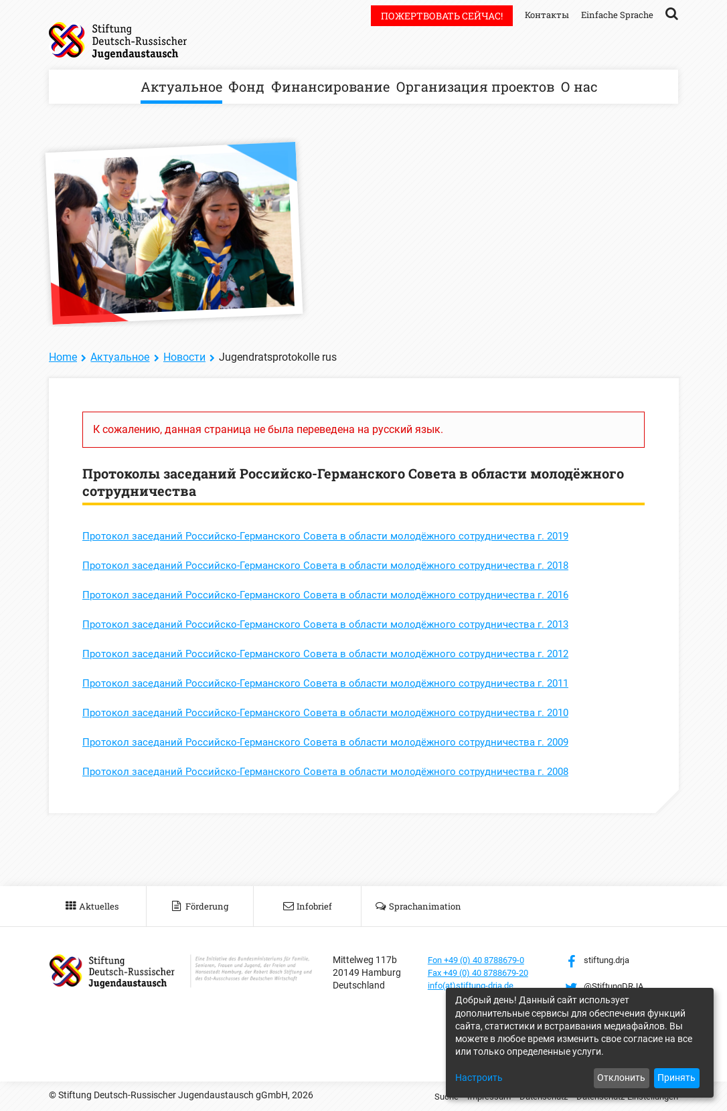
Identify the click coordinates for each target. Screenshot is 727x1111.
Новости (184, 357)
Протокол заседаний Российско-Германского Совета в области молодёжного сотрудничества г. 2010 (337, 712)
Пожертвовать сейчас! (434, 15)
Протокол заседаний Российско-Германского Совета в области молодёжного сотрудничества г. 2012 (337, 653)
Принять (676, 1077)
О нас (579, 86)
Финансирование (330, 86)
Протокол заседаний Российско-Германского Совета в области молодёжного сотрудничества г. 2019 (337, 535)
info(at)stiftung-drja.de (475, 985)
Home (63, 357)
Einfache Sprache (615, 14)
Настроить (479, 1077)
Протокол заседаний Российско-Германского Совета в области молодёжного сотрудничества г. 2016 (337, 594)
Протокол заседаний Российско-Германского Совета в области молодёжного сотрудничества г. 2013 (337, 624)
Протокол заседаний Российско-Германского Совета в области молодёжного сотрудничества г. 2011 (337, 683)
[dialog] (580, 1043)
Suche (428, 1096)
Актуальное (181, 86)
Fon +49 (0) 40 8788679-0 (482, 959)
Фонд (246, 86)
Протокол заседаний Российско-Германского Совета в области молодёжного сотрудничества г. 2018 (337, 565)
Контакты (541, 14)
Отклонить (621, 1077)
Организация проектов (475, 86)
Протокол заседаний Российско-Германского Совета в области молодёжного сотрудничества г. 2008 (337, 771)
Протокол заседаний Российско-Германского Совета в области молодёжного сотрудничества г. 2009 (337, 742)
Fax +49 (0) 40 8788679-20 (484, 972)
